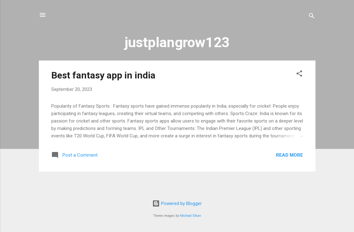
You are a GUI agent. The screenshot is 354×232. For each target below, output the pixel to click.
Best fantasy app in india (103, 75)
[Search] (311, 16)
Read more (289, 155)
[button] (299, 74)
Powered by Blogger (177, 203)
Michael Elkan (190, 216)
